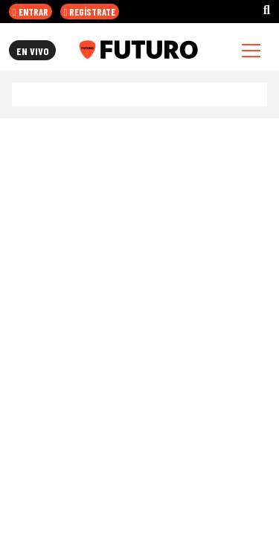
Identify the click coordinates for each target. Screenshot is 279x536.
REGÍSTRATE (90, 12)
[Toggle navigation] (251, 50)
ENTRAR (30, 12)
